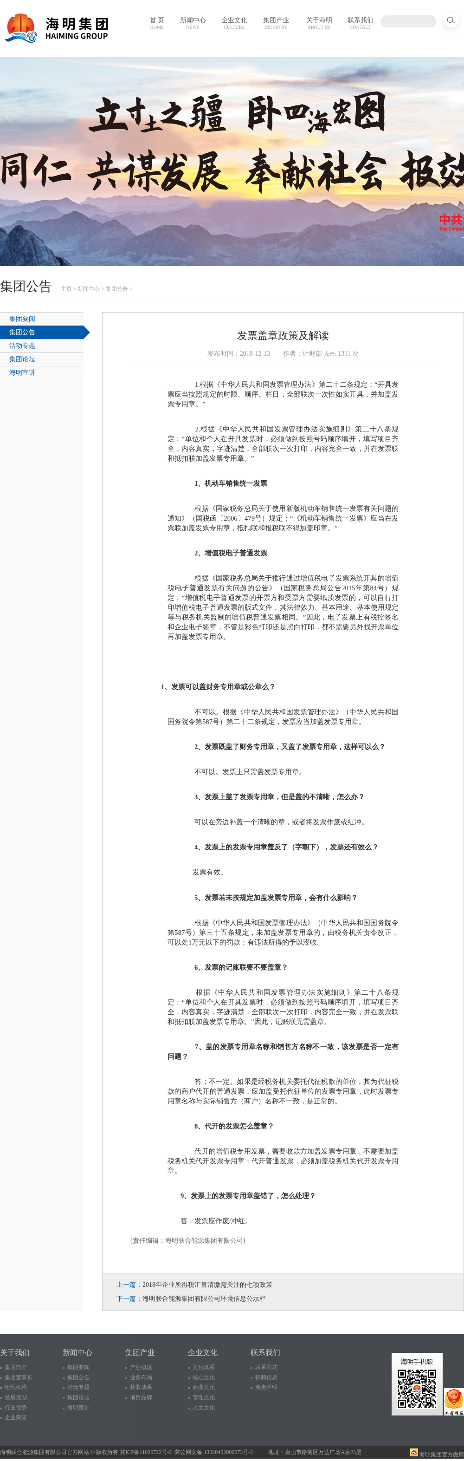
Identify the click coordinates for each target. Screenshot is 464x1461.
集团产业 (276, 23)
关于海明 (319, 23)
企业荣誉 (16, 1417)
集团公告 (117, 289)
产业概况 (141, 1367)
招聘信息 (266, 1377)
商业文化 (204, 1387)
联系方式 (266, 1367)
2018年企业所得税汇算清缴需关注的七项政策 (207, 1284)
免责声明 (266, 1387)
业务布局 (141, 1377)
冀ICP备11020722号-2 (146, 1452)
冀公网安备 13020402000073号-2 (213, 1452)
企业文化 (234, 23)
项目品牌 (141, 1397)
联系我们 (361, 23)
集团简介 (16, 1367)
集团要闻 (22, 318)
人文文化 (204, 1407)
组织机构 (16, 1387)
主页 (66, 289)
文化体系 (204, 1367)
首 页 (157, 23)
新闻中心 (193, 23)
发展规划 (16, 1397)
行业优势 (16, 1407)
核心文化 (204, 1377)
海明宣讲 (22, 372)
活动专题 (22, 345)
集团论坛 (22, 359)
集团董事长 (18, 1377)
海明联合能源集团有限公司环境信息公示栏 (204, 1298)
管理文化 (204, 1397)
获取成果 (141, 1387)
